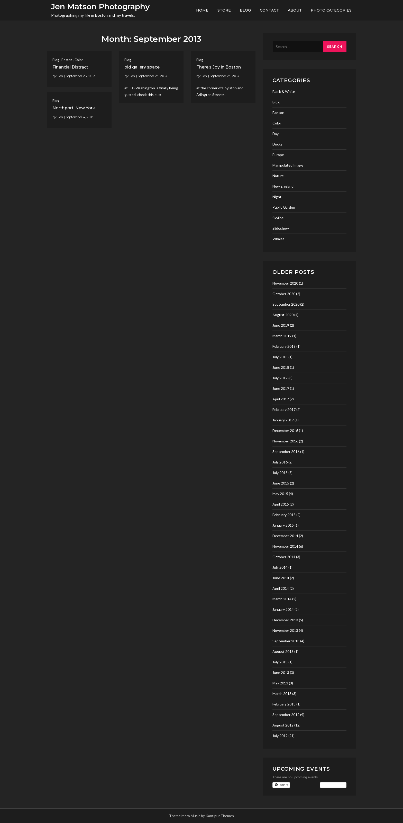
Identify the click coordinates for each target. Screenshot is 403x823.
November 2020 (285, 283)
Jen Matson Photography (100, 6)
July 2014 (280, 567)
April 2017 (280, 399)
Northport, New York (73, 107)
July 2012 (280, 735)
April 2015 (280, 504)
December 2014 (285, 536)
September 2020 (285, 304)
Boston (66, 60)
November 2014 (285, 546)
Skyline (278, 218)
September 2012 (285, 714)
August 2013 (283, 651)
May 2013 (280, 683)
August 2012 (283, 725)
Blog (245, 10)
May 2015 (280, 493)
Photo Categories (331, 10)
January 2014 (283, 609)
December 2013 (285, 620)
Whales (278, 239)
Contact (269, 10)
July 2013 (280, 662)
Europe (278, 154)
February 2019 (284, 346)
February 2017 (284, 409)
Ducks (277, 144)
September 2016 (285, 451)
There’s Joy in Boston (218, 67)
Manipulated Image (287, 165)
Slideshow (280, 228)
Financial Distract (70, 67)
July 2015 (280, 472)
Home (202, 10)
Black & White (283, 91)
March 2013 (281, 693)
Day (275, 133)
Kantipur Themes (220, 816)
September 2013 (285, 641)
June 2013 (280, 672)
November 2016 (285, 441)
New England (283, 186)
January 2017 (283, 420)
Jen (60, 76)
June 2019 (280, 325)
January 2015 (283, 525)
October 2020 (283, 294)
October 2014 (283, 557)
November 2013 (285, 630)
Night (276, 197)
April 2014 (280, 588)
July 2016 (280, 462)
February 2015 (284, 514)
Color (79, 60)
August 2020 (283, 315)
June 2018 (280, 367)
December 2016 (285, 430)
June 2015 (280, 483)
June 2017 (280, 388)
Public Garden (283, 207)
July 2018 (280, 357)
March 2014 (281, 599)
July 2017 (280, 378)
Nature (278, 175)
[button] (281, 785)
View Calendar (333, 785)
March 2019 (281, 336)
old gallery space (142, 67)
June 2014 (280, 578)
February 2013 (284, 704)
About (295, 10)
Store (224, 10)
